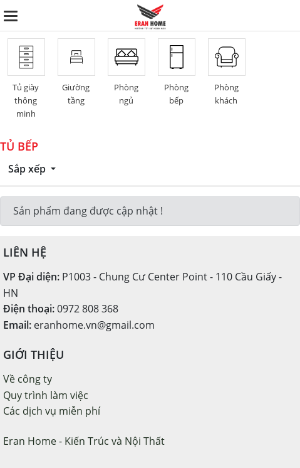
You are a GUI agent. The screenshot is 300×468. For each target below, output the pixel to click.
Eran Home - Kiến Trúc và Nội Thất (84, 441)
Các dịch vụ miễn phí (51, 411)
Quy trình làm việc (45, 395)
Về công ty (27, 379)
